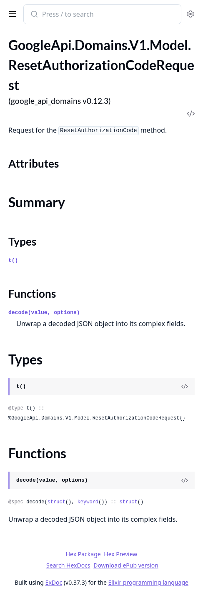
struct (56, 502)
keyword (88, 502)
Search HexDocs (68, 565)
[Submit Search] (33, 15)
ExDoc (54, 582)
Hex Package (83, 554)
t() (13, 260)
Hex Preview (120, 554)
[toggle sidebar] (11, 13)
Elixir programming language (148, 582)
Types (22, 241)
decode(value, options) (44, 312)
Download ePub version (125, 565)
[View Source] (184, 386)
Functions (32, 293)
